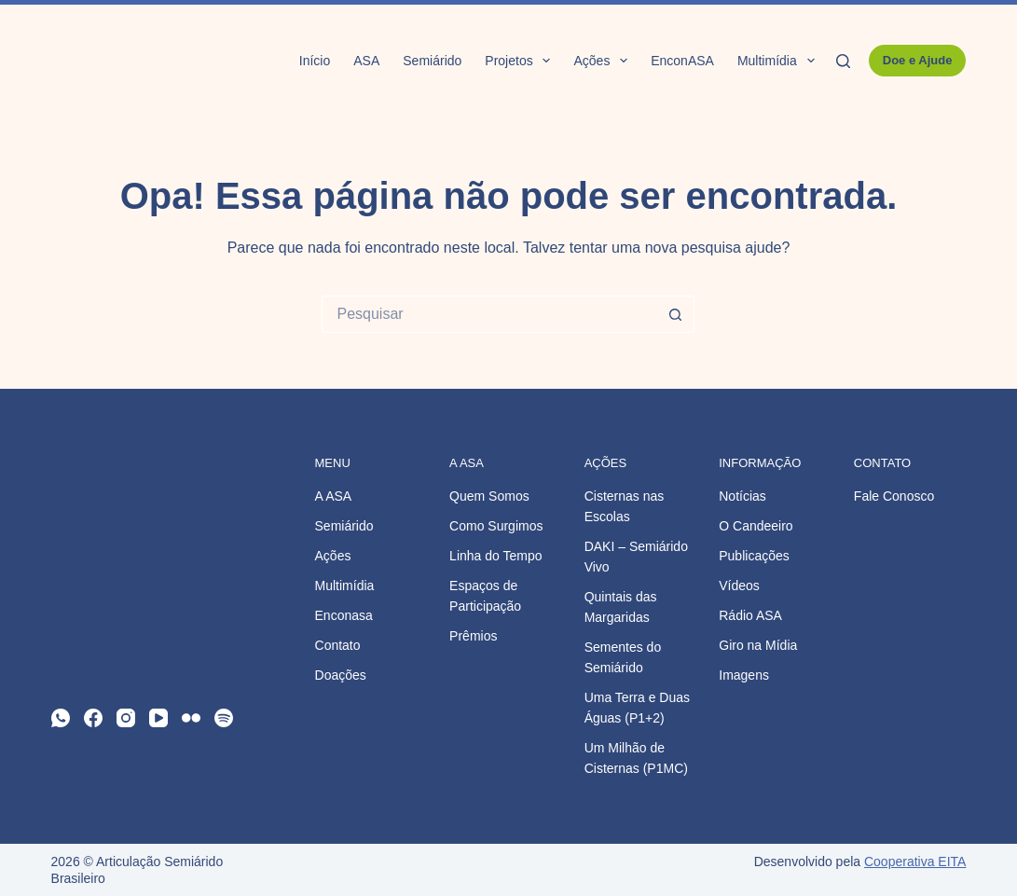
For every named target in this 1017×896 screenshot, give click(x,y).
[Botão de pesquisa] (675, 314)
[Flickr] (191, 718)
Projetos (521, 60)
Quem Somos (489, 496)
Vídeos (739, 585)
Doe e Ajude (918, 60)
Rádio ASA (750, 615)
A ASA (333, 496)
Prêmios (473, 635)
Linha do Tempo (495, 555)
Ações (604, 60)
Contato (338, 645)
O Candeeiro (755, 525)
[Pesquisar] (843, 61)
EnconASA (682, 60)
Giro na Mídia (758, 645)
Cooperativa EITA (915, 861)
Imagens (744, 675)
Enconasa (344, 615)
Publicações (754, 555)
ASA (366, 60)
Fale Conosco (894, 496)
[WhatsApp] (60, 718)
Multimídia (779, 60)
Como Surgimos (496, 525)
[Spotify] (223, 718)
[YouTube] (158, 718)
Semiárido (432, 60)
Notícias (742, 496)
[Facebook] (93, 718)
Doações (340, 675)
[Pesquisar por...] (489, 314)
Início (314, 60)
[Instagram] (126, 718)
